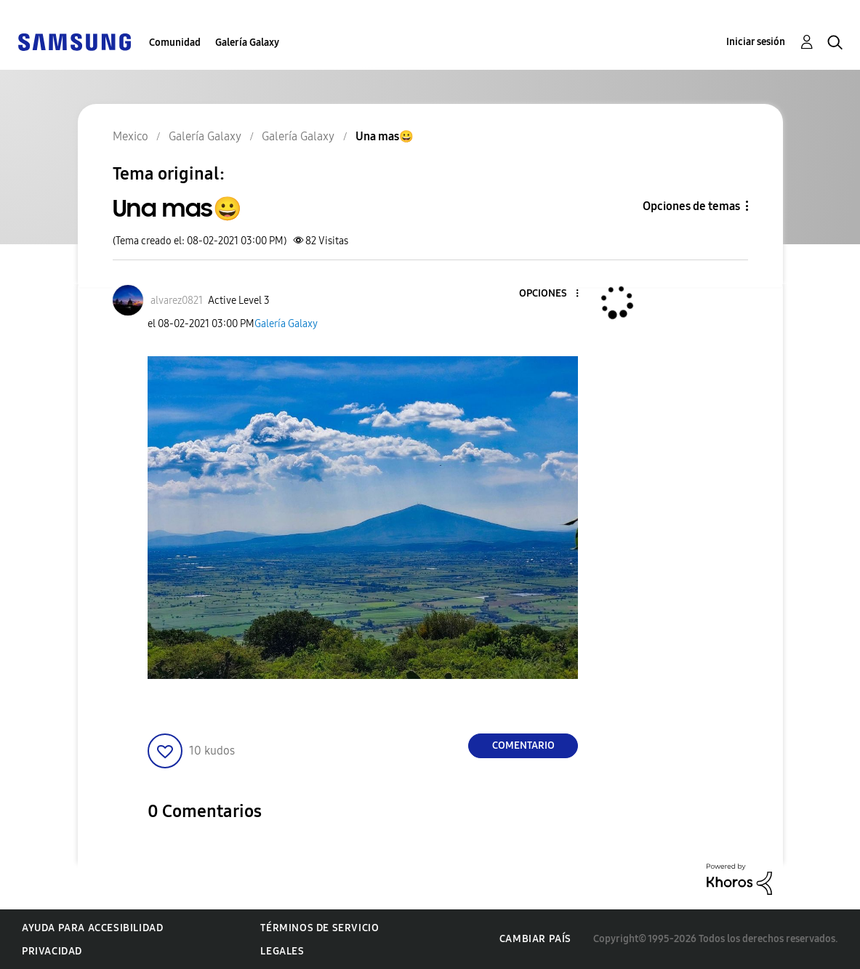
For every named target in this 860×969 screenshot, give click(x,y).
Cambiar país (535, 939)
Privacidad (52, 951)
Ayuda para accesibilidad (92, 928)
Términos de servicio (319, 928)
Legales (282, 951)
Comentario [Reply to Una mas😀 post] (523, 745)
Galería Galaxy (247, 42)
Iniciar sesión (755, 42)
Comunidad (175, 42)
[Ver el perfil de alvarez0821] (176, 300)
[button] (553, 294)
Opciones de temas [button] (691, 206)
